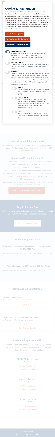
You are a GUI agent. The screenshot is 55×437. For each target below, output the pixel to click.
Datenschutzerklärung (12, 20)
